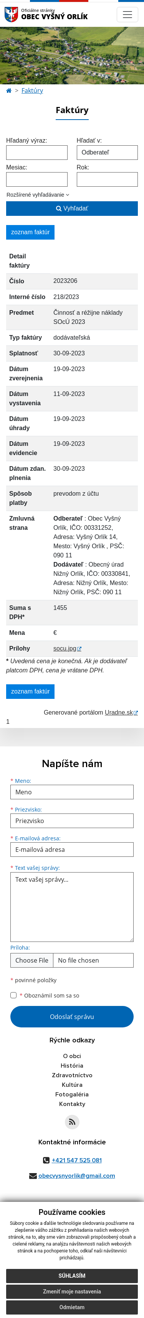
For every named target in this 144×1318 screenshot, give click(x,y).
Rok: (83, 167)
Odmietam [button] (72, 1307)
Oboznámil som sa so (49, 995)
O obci (72, 1056)
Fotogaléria (72, 1094)
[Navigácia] (127, 14)
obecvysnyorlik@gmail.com (76, 1176)
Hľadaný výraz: (26, 140)
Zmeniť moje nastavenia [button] (72, 1291)
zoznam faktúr (30, 232)
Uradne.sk (119, 712)
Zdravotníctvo (72, 1075)
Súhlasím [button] (72, 1276)
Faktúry (32, 90)
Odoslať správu (72, 1016)
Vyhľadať (72, 208)
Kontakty (72, 1104)
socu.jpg (64, 648)
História (72, 1066)
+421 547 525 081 (77, 1160)
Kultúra (72, 1085)
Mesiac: (16, 167)
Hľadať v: (89, 140)
